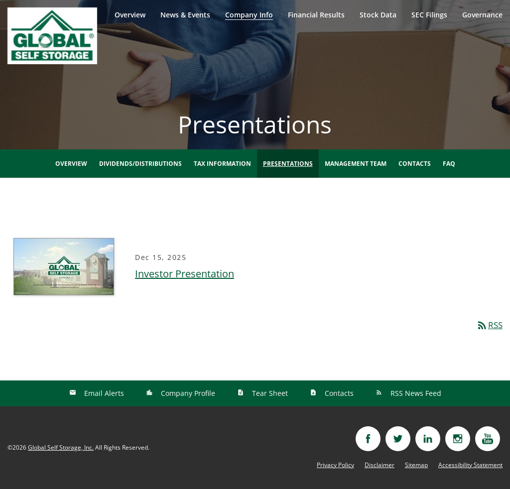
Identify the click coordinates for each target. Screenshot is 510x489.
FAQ (449, 163)
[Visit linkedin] (427, 438)
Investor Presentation (184, 273)
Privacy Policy (335, 465)
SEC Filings (429, 14)
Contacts (414, 163)
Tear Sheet (269, 393)
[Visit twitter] (397, 438)
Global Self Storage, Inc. (61, 447)
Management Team (355, 163)
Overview (130, 14)
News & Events (185, 14)
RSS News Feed (414, 393)
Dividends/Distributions (140, 163)
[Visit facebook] (368, 438)
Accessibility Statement (470, 465)
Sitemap (416, 465)
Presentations (288, 163)
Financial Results (316, 14)
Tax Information (222, 163)
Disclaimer (379, 465)
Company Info (249, 14)
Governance (482, 14)
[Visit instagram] (457, 438)
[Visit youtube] (487, 438)
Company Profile (187, 393)
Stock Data (378, 14)
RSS (489, 325)
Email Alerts (103, 393)
